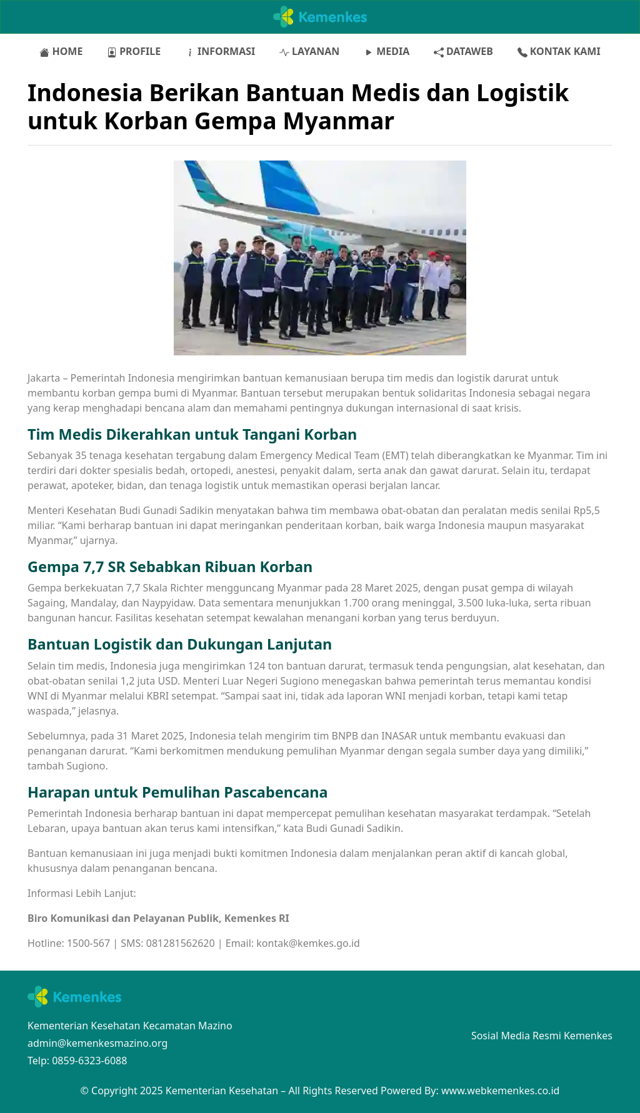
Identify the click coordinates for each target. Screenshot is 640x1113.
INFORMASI (220, 51)
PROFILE (134, 51)
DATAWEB (463, 51)
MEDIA (386, 51)
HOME (60, 51)
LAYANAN (309, 51)
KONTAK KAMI (559, 51)
